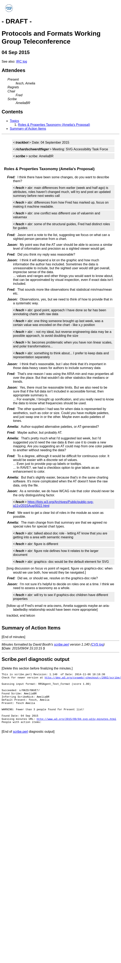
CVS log (98, 644)
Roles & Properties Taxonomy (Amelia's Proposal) (54, 124)
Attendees (13, 70)
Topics (14, 121)
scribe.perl (61, 644)
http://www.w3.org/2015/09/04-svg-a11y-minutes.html (76, 719)
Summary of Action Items (28, 128)
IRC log (21, 61)
